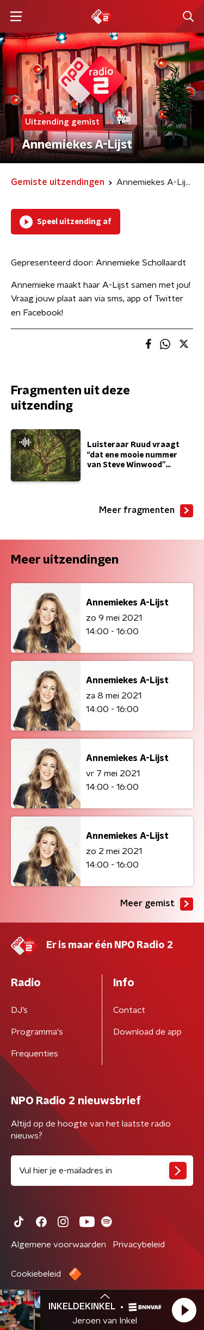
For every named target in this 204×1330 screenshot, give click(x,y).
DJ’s (19, 1010)
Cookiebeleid (36, 1274)
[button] (183, 1309)
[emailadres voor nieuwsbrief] (102, 1170)
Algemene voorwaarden (58, 1244)
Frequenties (34, 1053)
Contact (129, 1010)
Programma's (37, 1032)
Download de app (147, 1032)
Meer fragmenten (146, 510)
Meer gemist (156, 904)
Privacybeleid (139, 1244)
